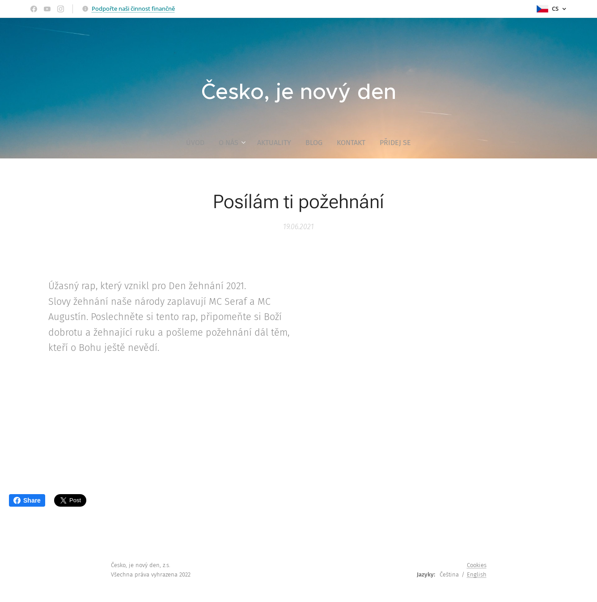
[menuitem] (199, 143)
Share (27, 500)
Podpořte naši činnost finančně (133, 8)
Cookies (477, 565)
